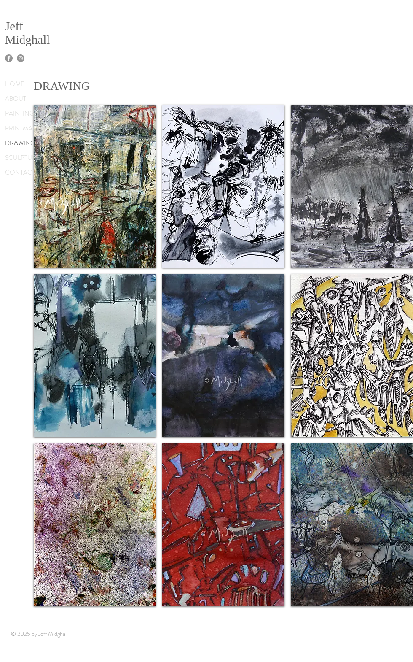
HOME (14, 84)
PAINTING (19, 113)
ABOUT (15, 98)
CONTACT (20, 172)
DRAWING (20, 143)
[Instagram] (20, 58)
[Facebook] (9, 58)
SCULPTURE (22, 157)
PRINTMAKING (26, 128)
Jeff (14, 26)
